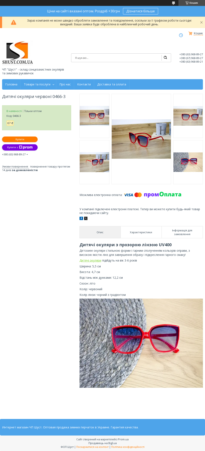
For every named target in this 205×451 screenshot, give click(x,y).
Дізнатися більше (140, 11)
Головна (11, 84)
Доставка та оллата (111, 84)
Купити (19, 139)
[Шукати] (165, 58)
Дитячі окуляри (90, 260)
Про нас (65, 84)
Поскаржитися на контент (92, 447)
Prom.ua (123, 439)
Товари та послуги (37, 84)
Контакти (84, 84)
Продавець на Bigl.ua (102, 443)
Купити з (19, 147)
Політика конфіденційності (128, 447)
